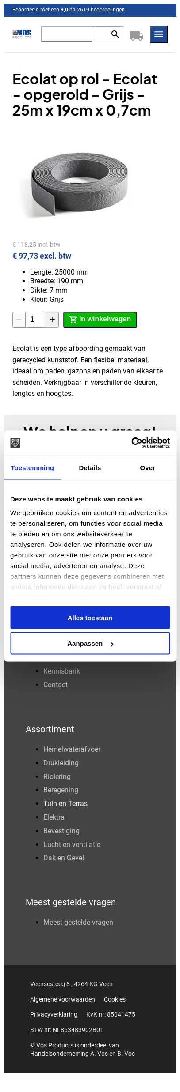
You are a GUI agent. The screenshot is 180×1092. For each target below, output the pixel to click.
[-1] (19, 320)
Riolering (57, 776)
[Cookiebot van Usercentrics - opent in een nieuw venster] (131, 443)
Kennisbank (61, 671)
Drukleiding (61, 763)
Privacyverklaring (53, 1014)
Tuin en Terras (65, 803)
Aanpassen (90, 643)
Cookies (115, 999)
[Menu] (159, 34)
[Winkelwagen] (136, 34)
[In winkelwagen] (100, 320)
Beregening (60, 790)
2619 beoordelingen (101, 10)
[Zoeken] (67, 34)
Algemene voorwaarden (62, 999)
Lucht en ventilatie (71, 844)
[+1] (52, 320)
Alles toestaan (90, 617)
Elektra (54, 817)
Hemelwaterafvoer (71, 749)
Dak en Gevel (63, 858)
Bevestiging (61, 831)
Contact (55, 685)
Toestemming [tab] (32, 467)
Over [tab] (148, 467)
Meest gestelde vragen (78, 922)
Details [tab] (90, 467)
